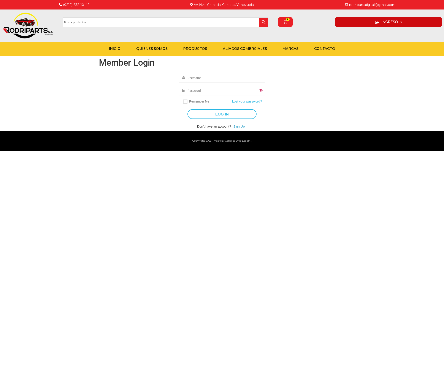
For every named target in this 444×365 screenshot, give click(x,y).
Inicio (115, 49)
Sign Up (239, 126)
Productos (195, 49)
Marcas (290, 49)
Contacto (324, 49)
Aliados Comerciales (245, 49)
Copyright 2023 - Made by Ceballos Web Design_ (222, 140)
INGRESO (388, 22)
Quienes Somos (152, 49)
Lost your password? (247, 101)
